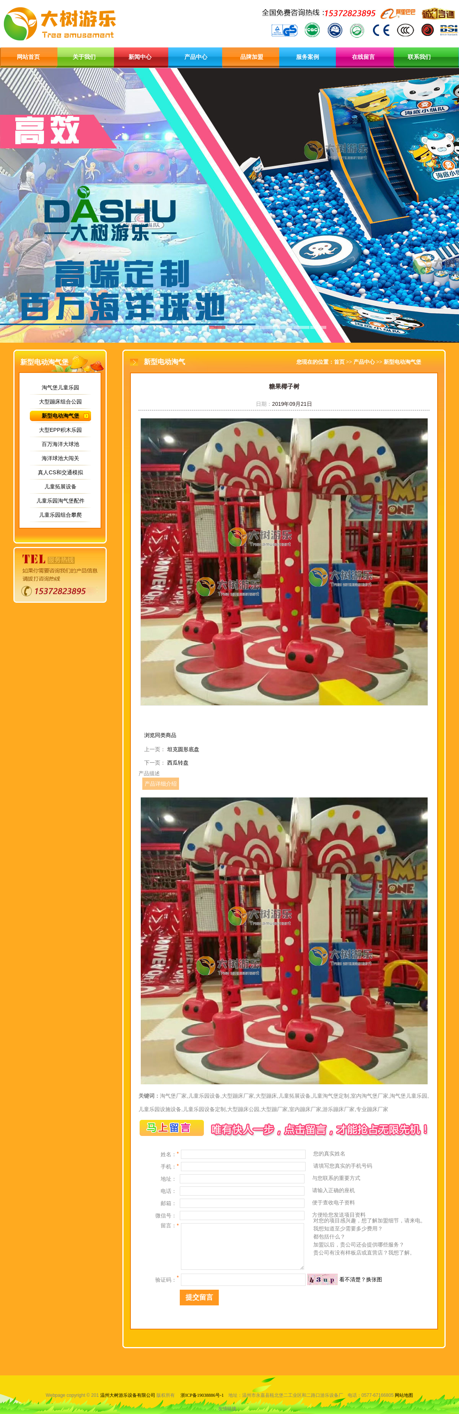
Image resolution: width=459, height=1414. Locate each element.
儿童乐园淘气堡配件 (60, 501)
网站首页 (28, 57)
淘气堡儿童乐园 (60, 387)
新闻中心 (140, 57)
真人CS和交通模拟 (60, 472)
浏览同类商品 (160, 735)
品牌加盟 (251, 57)
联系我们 (419, 57)
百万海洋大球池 (60, 444)
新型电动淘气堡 (60, 416)
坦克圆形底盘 (183, 749)
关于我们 (84, 57)
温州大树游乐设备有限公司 (127, 1395)
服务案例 (307, 57)
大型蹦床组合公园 (60, 402)
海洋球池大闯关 (60, 458)
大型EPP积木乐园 (60, 430)
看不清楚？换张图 (360, 1279)
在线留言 (363, 57)
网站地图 (404, 1395)
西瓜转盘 (178, 763)
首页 (339, 362)
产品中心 (195, 57)
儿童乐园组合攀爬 (60, 515)
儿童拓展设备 (60, 486)
